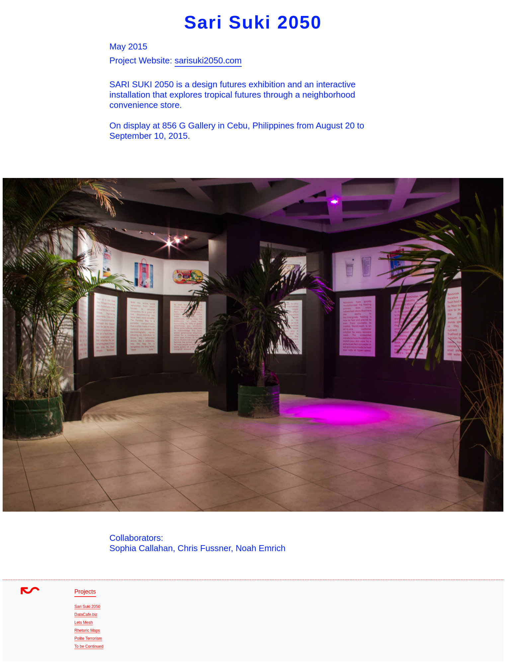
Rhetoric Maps (87, 630)
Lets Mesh (83, 622)
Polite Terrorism (88, 638)
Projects (85, 591)
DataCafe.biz (85, 614)
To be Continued (88, 646)
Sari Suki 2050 (87, 606)
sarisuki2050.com (208, 60)
